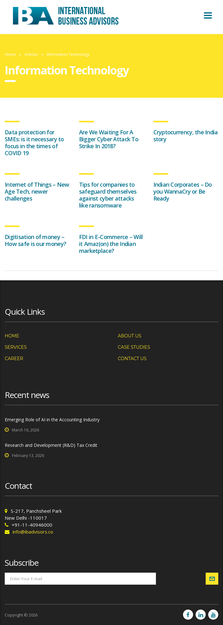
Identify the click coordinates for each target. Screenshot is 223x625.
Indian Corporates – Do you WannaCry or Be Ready (182, 191)
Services (16, 347)
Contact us (132, 358)
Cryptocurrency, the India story (185, 135)
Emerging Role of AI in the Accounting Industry (52, 420)
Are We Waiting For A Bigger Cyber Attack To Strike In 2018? (108, 139)
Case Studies (134, 347)
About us (129, 335)
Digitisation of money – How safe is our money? (35, 240)
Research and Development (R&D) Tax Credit (51, 445)
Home (10, 54)
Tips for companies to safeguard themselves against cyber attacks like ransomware (108, 195)
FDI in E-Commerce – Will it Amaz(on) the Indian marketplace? (111, 243)
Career (14, 358)
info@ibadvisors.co (33, 532)
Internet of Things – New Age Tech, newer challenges (37, 191)
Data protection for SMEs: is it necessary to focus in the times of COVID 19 (34, 142)
